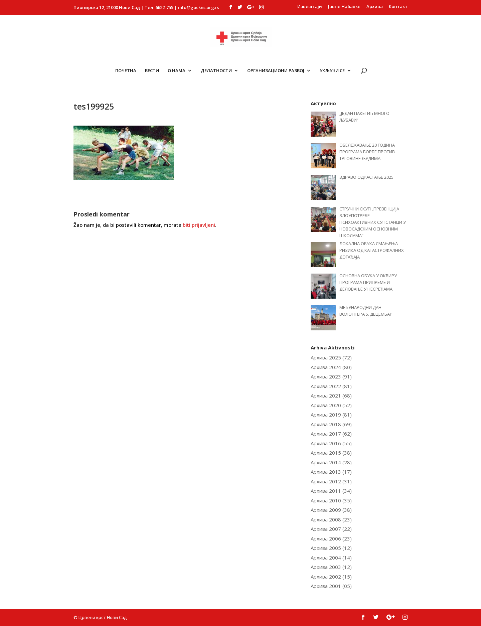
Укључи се (332, 70)
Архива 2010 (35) (331, 500)
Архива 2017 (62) (331, 433)
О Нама (176, 70)
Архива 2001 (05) (331, 586)
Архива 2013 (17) (331, 471)
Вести (152, 70)
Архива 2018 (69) (331, 424)
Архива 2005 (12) (331, 547)
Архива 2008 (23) (331, 519)
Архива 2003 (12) (331, 567)
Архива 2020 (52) (331, 405)
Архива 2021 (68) (331, 395)
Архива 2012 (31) (331, 481)
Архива (374, 6)
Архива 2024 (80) (331, 367)
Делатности (216, 70)
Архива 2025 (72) (331, 357)
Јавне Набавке (344, 6)
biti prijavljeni (199, 224)
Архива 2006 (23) (331, 538)
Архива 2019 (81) (331, 414)
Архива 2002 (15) (331, 576)
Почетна (125, 70)
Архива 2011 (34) (331, 490)
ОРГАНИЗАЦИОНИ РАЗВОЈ (275, 70)
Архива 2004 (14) (331, 557)
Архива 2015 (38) (331, 452)
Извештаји (309, 6)
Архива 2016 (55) (331, 443)
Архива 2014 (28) (331, 462)
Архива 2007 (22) (331, 528)
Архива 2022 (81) (331, 386)
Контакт (398, 6)
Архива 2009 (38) (331, 509)
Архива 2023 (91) (331, 376)
